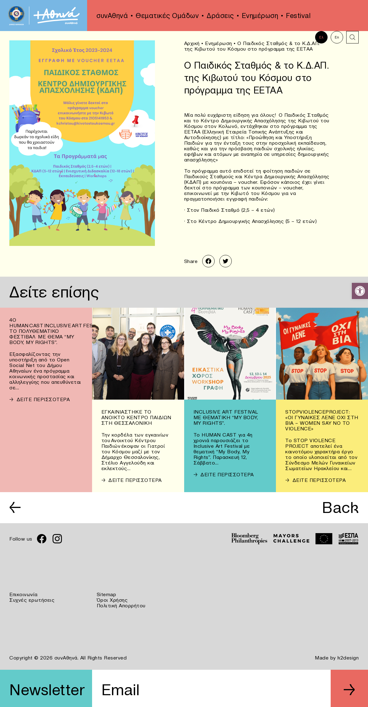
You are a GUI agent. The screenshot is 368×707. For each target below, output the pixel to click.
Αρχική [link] (192, 43)
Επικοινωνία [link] (23, 594)
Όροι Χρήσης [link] (112, 600)
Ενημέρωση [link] (260, 15)
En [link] (337, 37)
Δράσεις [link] (220, 15)
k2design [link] (348, 658)
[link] (360, 291)
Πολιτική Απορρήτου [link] (121, 605)
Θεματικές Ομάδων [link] (167, 15)
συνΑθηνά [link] (112, 15)
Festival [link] (298, 15)
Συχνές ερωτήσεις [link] (31, 600)
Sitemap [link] (106, 594)
